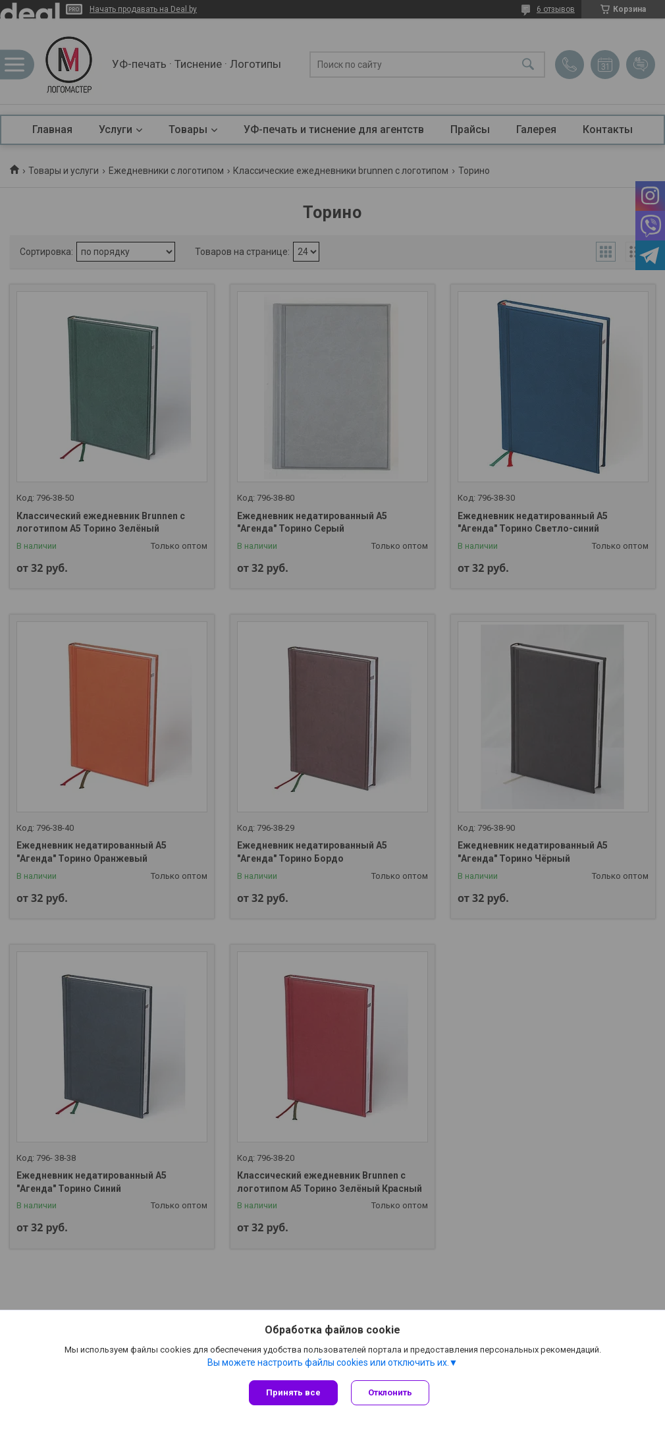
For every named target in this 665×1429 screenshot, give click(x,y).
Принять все (293, 1392)
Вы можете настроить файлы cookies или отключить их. (328, 1362)
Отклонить (390, 1392)
